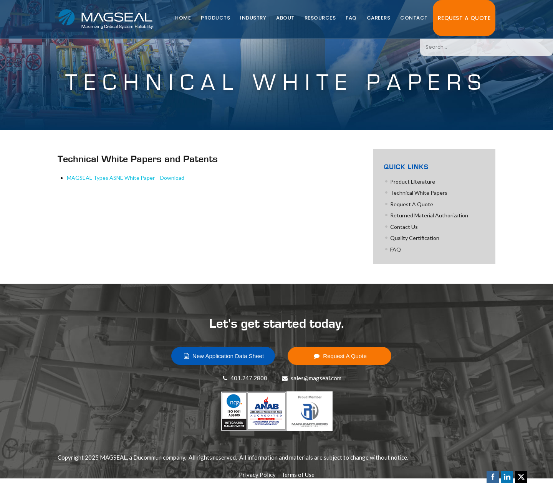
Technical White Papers (418, 192)
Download (172, 177)
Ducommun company (159, 457)
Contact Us (404, 226)
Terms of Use (298, 474)
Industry (253, 17)
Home (183, 17)
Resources (320, 17)
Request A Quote (464, 18)
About (285, 17)
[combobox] (486, 47)
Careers (379, 17)
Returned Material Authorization (429, 215)
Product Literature (412, 181)
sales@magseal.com (310, 378)
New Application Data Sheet (223, 356)
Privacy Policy (257, 474)
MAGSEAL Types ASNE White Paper (111, 177)
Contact (414, 17)
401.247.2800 (244, 378)
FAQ (351, 17)
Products (215, 17)
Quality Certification (414, 238)
